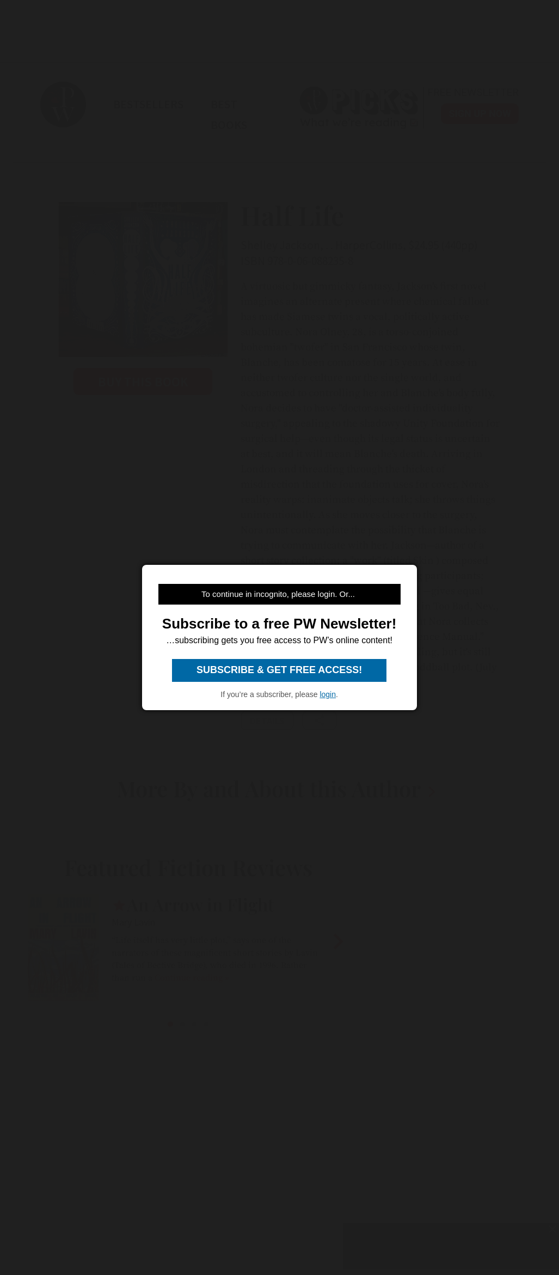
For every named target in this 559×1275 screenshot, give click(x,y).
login (328, 694)
